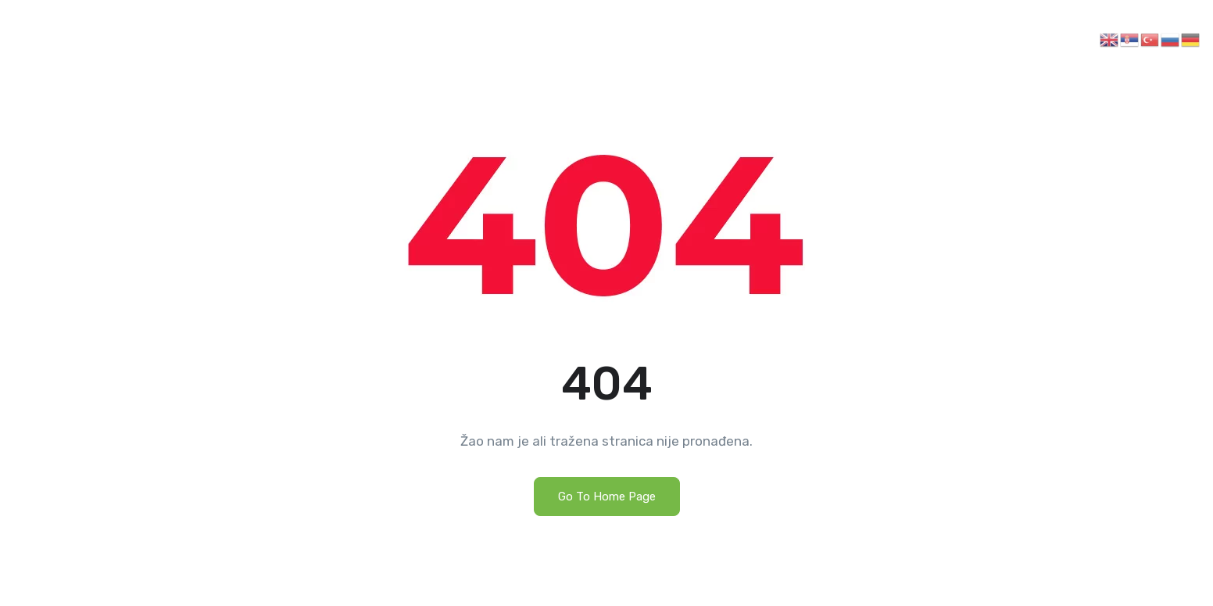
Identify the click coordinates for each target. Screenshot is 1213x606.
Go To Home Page (607, 496)
